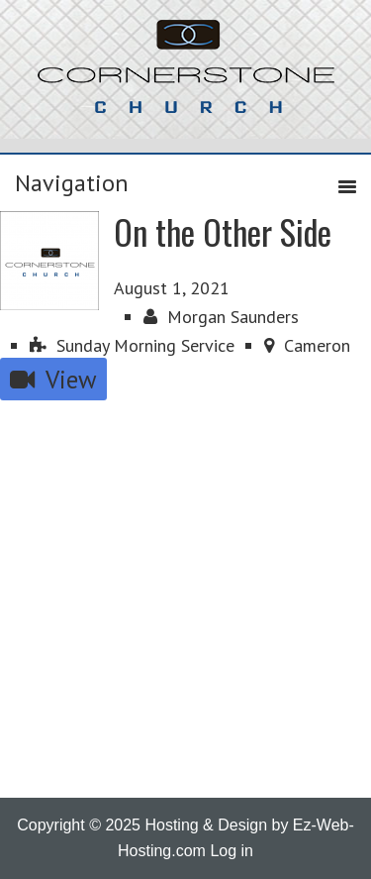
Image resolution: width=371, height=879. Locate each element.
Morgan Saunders (221, 316)
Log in (231, 850)
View (53, 379)
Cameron (307, 345)
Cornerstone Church (186, 76)
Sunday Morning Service (132, 345)
